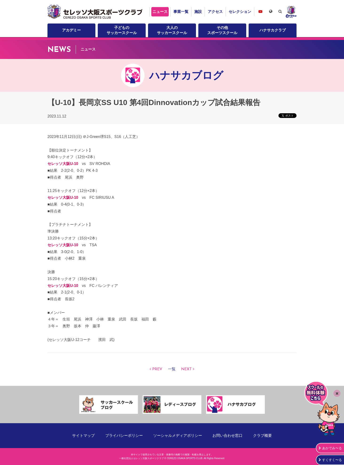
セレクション (240, 12)
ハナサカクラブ (272, 30)
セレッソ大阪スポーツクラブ (95, 12)
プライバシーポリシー (124, 436)
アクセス (215, 12)
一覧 (172, 369)
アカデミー (71, 30)
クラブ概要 (262, 436)
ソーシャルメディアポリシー (177, 436)
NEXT (186, 369)
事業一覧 (180, 12)
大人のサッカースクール (172, 30)
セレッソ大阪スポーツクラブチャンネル (260, 11)
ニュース (160, 12)
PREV (157, 369)
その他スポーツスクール (222, 30)
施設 (198, 12)
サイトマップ (83, 436)
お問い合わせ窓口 (227, 436)
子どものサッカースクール (122, 30)
